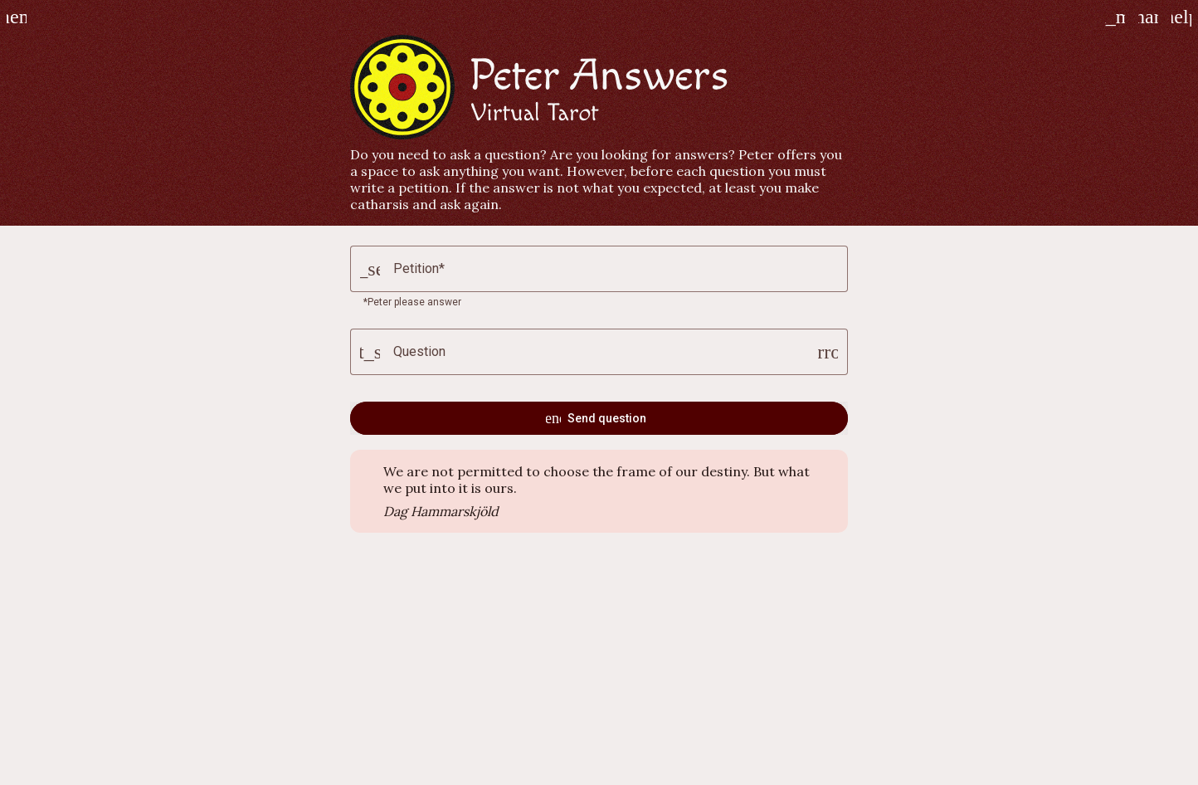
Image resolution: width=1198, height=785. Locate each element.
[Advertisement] (599, 665)
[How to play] (1181, 16)
